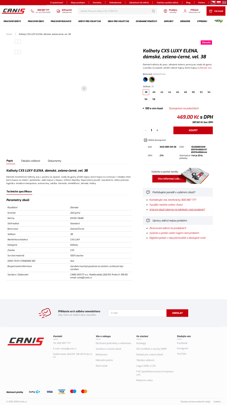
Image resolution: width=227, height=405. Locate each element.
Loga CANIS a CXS (146, 365)
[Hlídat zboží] (155, 140)
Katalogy (141, 343)
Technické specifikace (19, 191)
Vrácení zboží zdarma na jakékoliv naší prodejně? (177, 209)
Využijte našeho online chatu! (166, 204)
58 (153, 99)
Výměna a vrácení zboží (108, 348)
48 (185, 92)
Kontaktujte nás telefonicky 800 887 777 (172, 199)
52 (201, 92)
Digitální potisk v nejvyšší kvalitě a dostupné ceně (177, 238)
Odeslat (177, 313)
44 (169, 92)
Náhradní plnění (104, 360)
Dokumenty (54, 161)
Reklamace (101, 354)
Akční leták (102, 365)
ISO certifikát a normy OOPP (151, 348)
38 (146, 92)
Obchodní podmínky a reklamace (113, 343)
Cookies (217, 401)
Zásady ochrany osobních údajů (195, 401)
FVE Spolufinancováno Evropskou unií (155, 373)
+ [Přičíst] (157, 130)
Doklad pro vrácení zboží (149, 354)
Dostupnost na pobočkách (184, 108)
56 (146, 99)
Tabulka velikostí (30, 161)
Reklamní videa (144, 380)
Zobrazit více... (206, 67)
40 (153, 92)
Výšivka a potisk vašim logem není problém (174, 233)
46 (177, 92)
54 (209, 92)
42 (161, 92)
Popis (9, 160)
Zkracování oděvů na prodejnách (167, 228)
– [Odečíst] (146, 130)
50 (193, 92)
